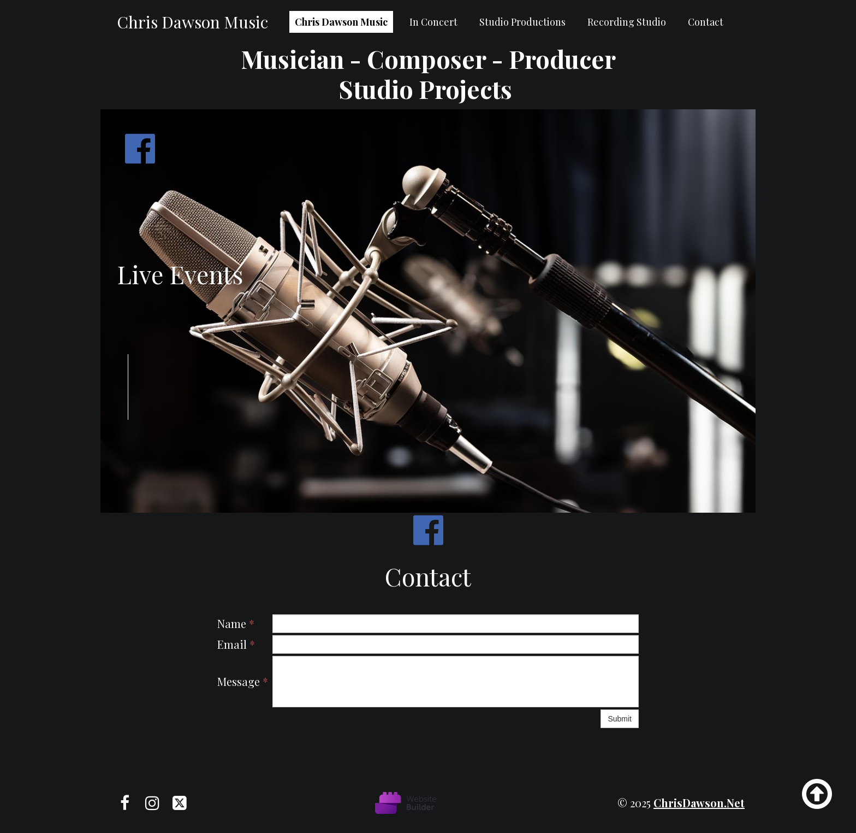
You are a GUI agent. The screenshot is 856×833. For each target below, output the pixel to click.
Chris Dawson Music (341, 21)
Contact (705, 21)
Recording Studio (626, 21)
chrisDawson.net (699, 802)
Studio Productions (522, 21)
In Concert (433, 21)
